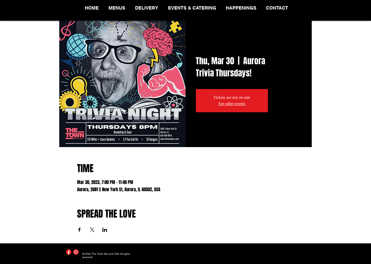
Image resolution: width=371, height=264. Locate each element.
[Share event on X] (92, 230)
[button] (118, 8)
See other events (232, 103)
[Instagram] (76, 252)
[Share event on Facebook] (79, 230)
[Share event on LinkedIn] (104, 230)
